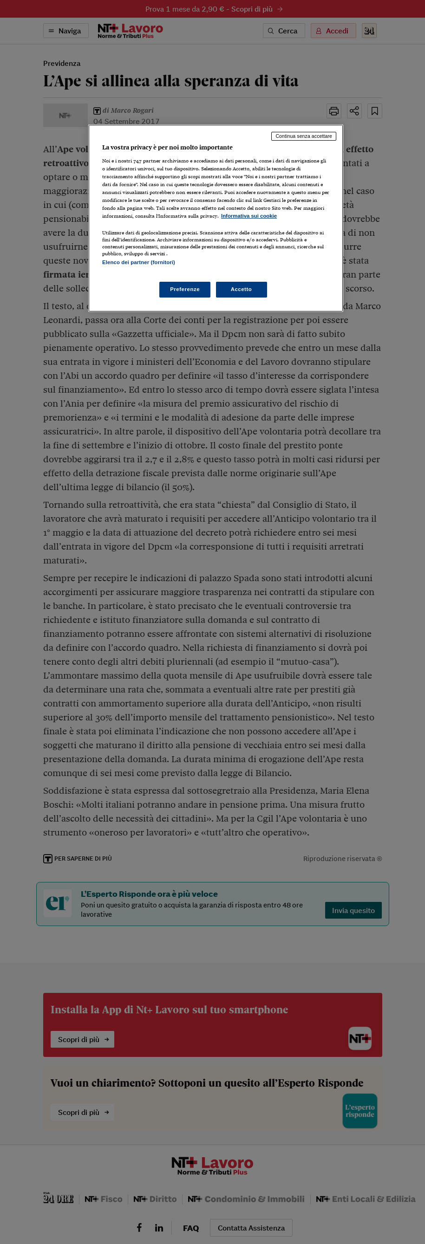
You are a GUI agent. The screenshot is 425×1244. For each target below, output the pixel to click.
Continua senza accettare (303, 136)
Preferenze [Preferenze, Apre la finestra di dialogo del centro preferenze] (185, 289)
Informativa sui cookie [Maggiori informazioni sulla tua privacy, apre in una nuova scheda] (249, 216)
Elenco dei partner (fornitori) (138, 262)
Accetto (241, 289)
